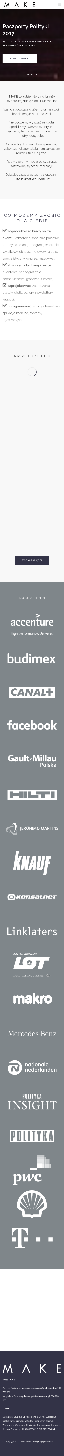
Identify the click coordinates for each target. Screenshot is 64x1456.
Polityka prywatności (43, 1441)
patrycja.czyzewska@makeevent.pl (39, 1388)
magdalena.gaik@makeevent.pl (34, 1396)
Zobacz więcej (20, 58)
